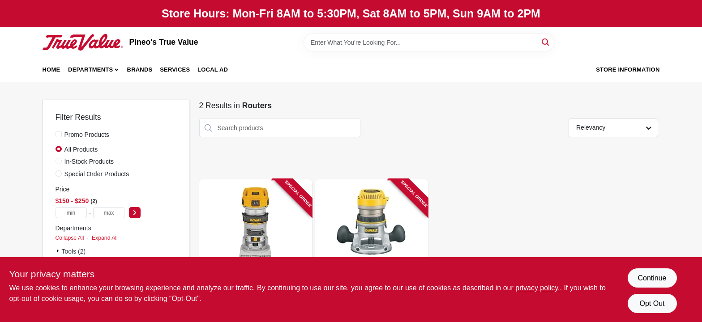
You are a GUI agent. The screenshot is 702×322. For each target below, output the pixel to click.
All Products (81, 149)
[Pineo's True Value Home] (83, 42)
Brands (140, 69)
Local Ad (212, 69)
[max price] (108, 212)
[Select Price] (135, 212)
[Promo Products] (59, 134)
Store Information (627, 69)
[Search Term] (429, 42)
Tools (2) (74, 251)
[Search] (545, 41)
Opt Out (651, 303)
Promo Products (86, 134)
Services (175, 69)
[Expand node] (58, 251)
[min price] (71, 212)
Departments (90, 69)
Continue (652, 278)
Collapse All (70, 238)
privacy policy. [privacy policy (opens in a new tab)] (537, 288)
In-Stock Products (89, 161)
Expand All (105, 238)
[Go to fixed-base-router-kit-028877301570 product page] (371, 247)
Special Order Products (96, 174)
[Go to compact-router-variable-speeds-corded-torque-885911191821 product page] (255, 247)
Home (51, 69)
